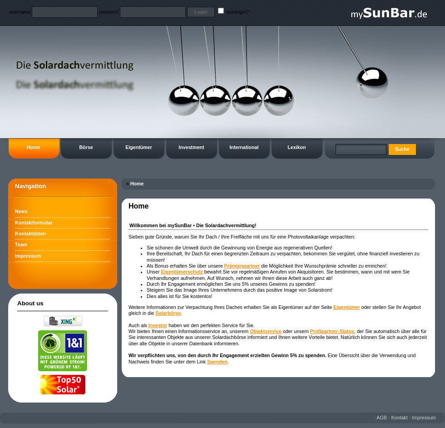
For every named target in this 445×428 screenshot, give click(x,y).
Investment (191, 147)
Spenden (217, 361)
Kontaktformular (34, 222)
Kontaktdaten (30, 233)
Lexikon (296, 147)
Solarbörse (168, 313)
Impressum (28, 256)
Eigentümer (138, 147)
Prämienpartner (242, 266)
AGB (381, 417)
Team (21, 244)
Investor (157, 325)
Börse (86, 147)
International (244, 147)
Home (33, 147)
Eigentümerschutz (182, 271)
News (21, 211)
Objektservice (266, 331)
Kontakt (399, 417)
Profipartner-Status (332, 331)
